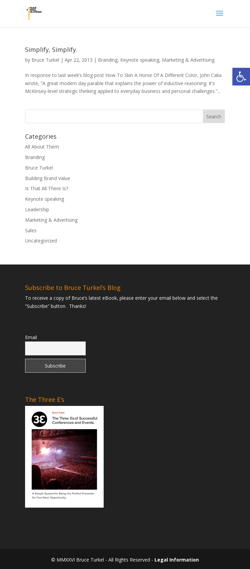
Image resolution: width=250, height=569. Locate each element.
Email (31, 337)
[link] (241, 76)
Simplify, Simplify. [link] (51, 49)
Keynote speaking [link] (139, 60)
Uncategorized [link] (41, 240)
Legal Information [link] (176, 559)
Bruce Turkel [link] (45, 60)
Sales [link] (31, 230)
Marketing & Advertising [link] (188, 60)
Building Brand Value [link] (47, 178)
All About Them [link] (42, 146)
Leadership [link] (37, 209)
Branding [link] (108, 60)
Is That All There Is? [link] (46, 188)
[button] (219, 17)
